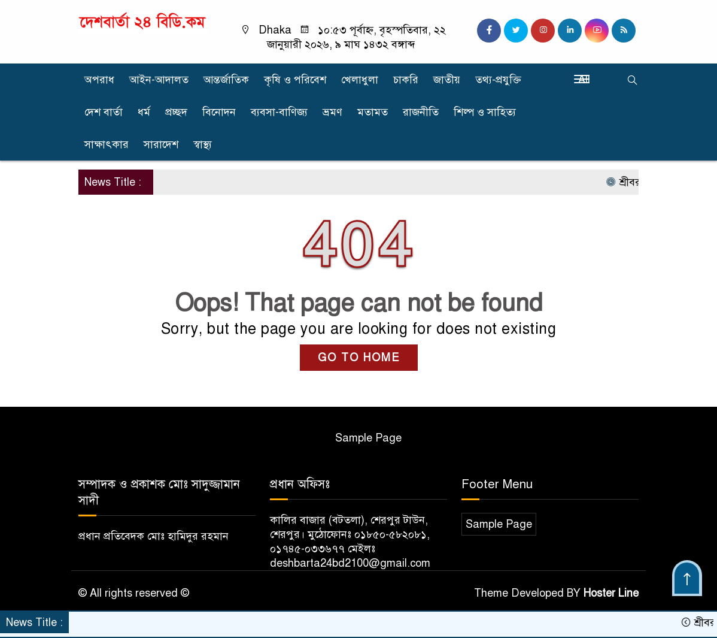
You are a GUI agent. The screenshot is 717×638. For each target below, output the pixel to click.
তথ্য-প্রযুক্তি (498, 79)
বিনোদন (219, 112)
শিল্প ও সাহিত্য (485, 112)
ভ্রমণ (332, 112)
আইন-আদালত (159, 79)
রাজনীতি (421, 112)
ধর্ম (144, 112)
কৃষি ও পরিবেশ (295, 79)
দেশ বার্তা (103, 112)
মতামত (372, 112)
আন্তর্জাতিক (226, 79)
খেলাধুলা (359, 79)
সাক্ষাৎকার (106, 144)
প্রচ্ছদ (176, 112)
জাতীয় (446, 79)
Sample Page (368, 438)
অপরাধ (99, 79)
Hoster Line (611, 593)
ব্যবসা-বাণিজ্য (279, 112)
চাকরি (405, 79)
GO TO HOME (359, 357)
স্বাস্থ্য (202, 144)
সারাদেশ (161, 144)
